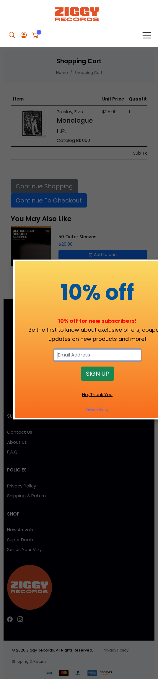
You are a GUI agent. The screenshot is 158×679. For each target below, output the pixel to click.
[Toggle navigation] (146, 35)
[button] (12, 35)
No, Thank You (97, 394)
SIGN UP (97, 374)
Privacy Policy (97, 409)
